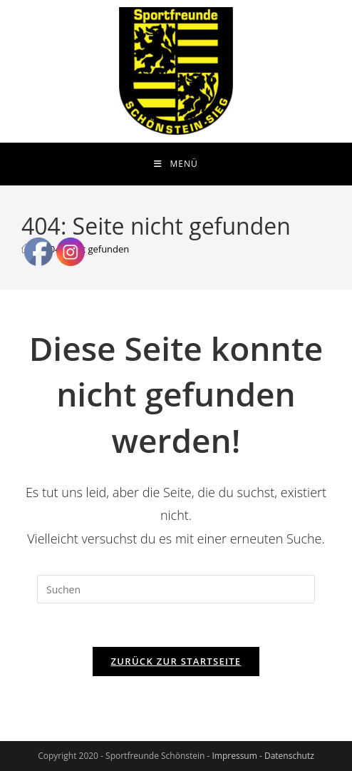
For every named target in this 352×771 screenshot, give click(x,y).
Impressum (234, 756)
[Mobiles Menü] (175, 164)
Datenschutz (289, 756)
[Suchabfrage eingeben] (176, 589)
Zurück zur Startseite (176, 661)
